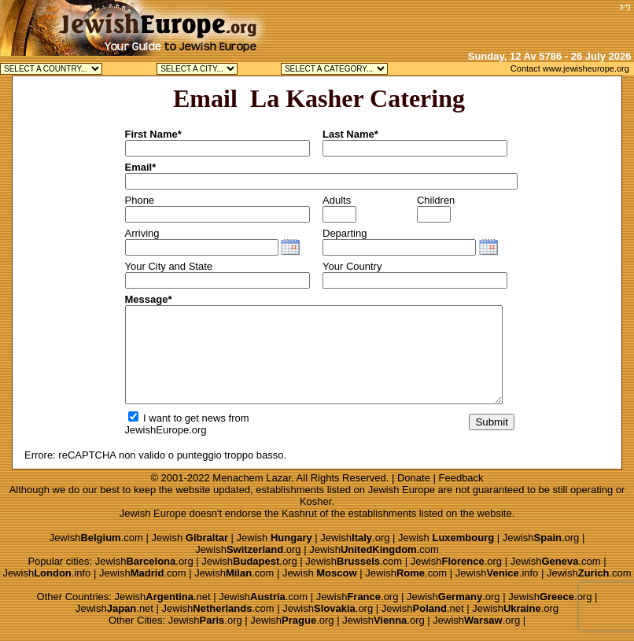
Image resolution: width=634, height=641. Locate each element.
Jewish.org (354, 537)
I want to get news (177, 418)
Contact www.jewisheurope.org (570, 68)
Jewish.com (96, 537)
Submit (491, 422)
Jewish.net (163, 596)
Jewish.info (46, 573)
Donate (413, 478)
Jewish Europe (401, 489)
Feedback (461, 478)
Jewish (189, 537)
